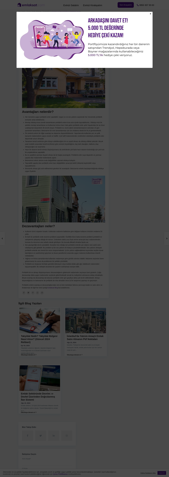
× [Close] (150, 14)
